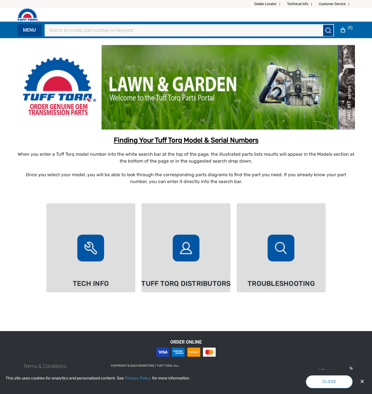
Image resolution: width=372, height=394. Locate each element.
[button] (269, 4)
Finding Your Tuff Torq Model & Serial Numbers (186, 140)
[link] (91, 248)
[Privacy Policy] (138, 378)
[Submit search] (328, 30)
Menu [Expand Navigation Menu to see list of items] (29, 30)
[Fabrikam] (34, 14)
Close (329, 381)
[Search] (185, 30)
